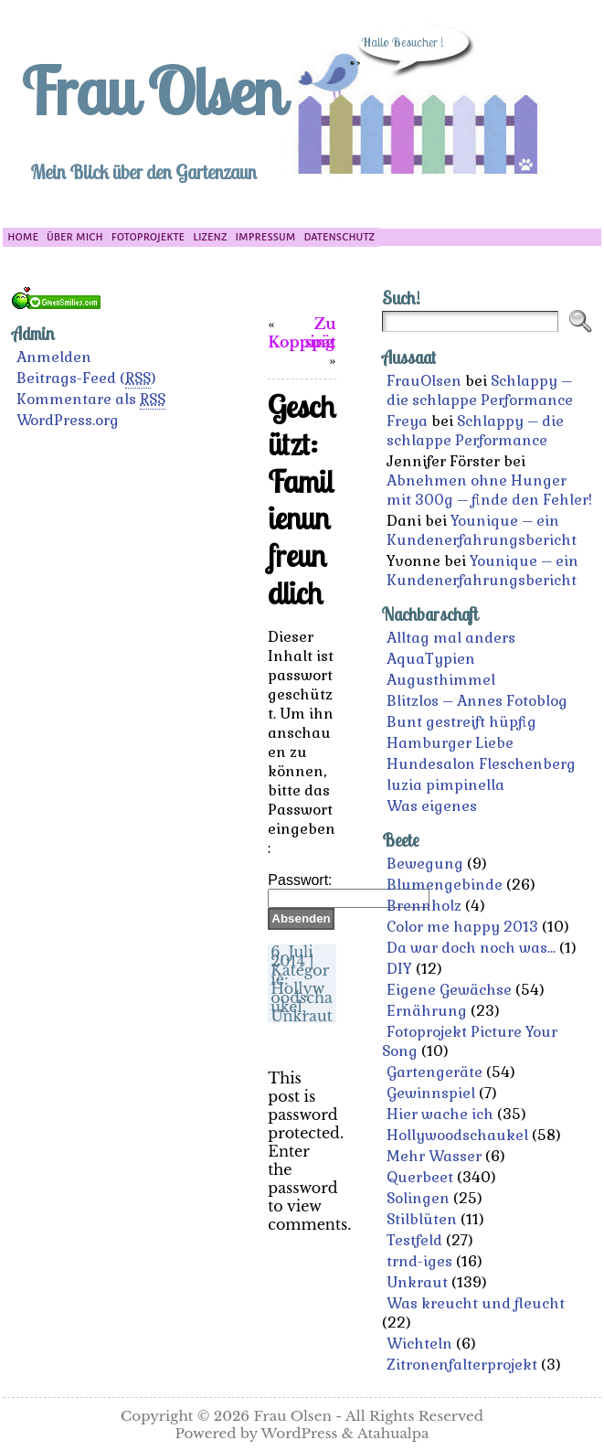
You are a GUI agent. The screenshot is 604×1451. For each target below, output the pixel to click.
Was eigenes (432, 806)
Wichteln (419, 1343)
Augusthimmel (441, 679)
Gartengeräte (434, 1072)
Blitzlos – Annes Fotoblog (477, 700)
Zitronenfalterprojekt (462, 1364)
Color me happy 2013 (462, 926)
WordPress (299, 1433)
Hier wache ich (440, 1114)
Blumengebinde (445, 884)
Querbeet (420, 1177)
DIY (399, 968)
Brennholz (424, 905)
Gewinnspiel (431, 1093)
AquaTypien (431, 658)
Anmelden (53, 357)
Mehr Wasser (434, 1156)
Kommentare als (90, 399)
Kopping (301, 342)
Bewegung (425, 863)
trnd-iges (419, 1261)
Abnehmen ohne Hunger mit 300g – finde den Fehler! (489, 490)
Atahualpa (393, 1433)
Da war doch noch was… (471, 947)
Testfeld (414, 1240)
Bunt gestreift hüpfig (461, 721)
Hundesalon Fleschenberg (481, 764)
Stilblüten (422, 1219)
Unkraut (301, 1016)
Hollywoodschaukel (301, 997)
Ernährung (427, 1010)
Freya (407, 421)
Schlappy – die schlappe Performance (480, 390)
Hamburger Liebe (450, 742)
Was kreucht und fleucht (476, 1303)
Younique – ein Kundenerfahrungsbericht (482, 530)
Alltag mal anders (451, 637)
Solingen (418, 1198)
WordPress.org (67, 420)
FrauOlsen (424, 380)
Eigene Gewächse (449, 989)
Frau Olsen (151, 90)
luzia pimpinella (445, 785)
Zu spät (320, 333)
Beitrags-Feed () (86, 378)
